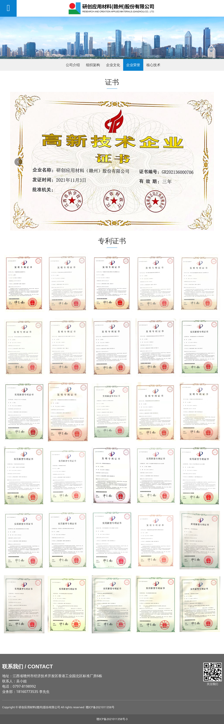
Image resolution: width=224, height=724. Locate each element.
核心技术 (153, 64)
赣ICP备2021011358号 (100, 707)
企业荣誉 (133, 64)
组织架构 (93, 64)
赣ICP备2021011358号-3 (112, 719)
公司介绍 (73, 64)
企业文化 (113, 64)
